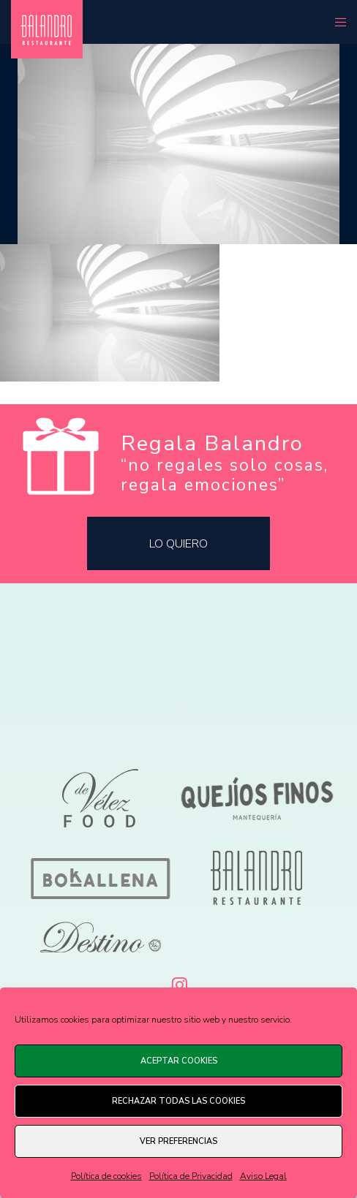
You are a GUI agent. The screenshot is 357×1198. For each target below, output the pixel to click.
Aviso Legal (263, 1176)
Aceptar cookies (178, 1060)
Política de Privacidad (191, 1176)
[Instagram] (178, 982)
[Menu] (336, 22)
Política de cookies (106, 1176)
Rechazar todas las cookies (178, 1101)
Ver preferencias (178, 1141)
